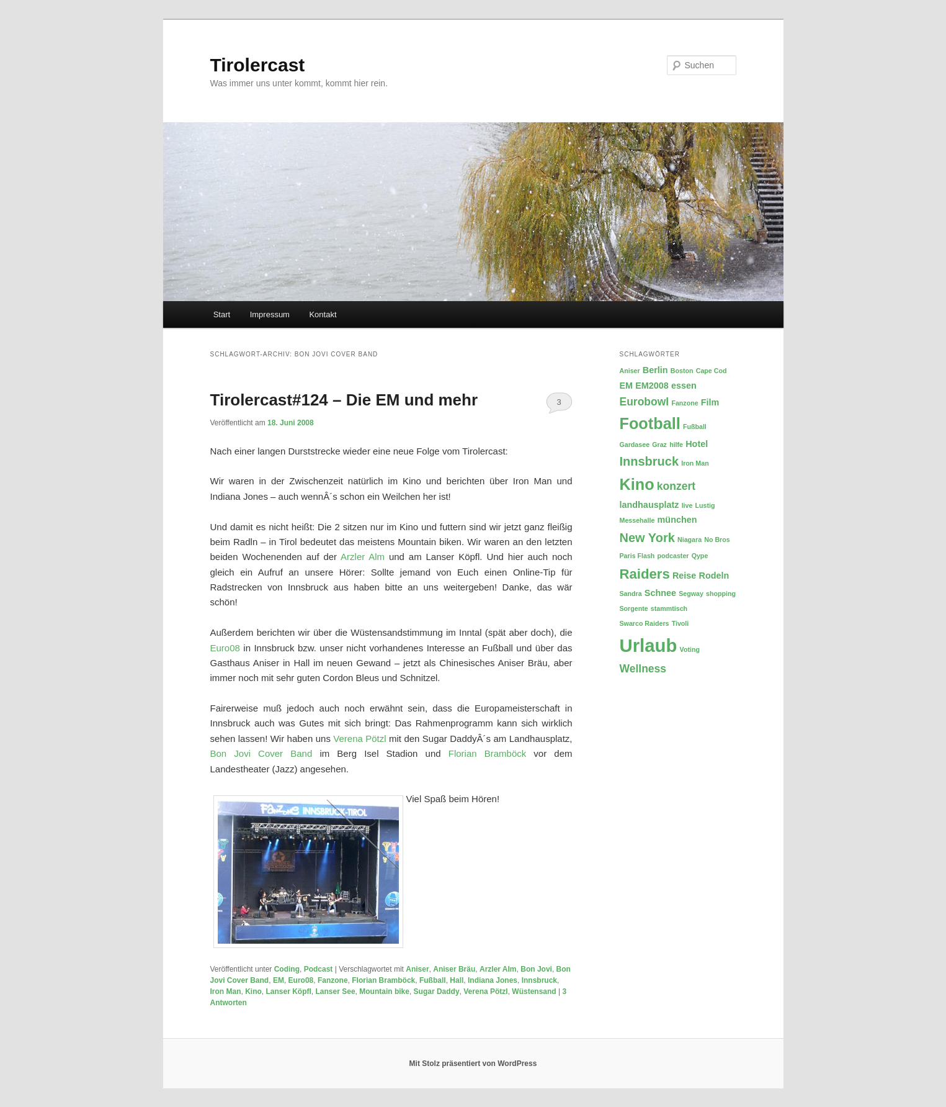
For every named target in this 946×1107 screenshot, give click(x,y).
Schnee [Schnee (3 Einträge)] (660, 593)
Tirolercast (257, 65)
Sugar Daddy (437, 991)
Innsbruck (539, 980)
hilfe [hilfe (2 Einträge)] (676, 444)
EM (278, 980)
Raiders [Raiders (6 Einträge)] (645, 574)
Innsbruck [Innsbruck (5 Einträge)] (649, 461)
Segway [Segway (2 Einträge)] (691, 593)
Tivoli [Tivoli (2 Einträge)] (680, 623)
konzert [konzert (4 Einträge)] (676, 486)
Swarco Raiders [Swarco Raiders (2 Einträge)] (644, 623)
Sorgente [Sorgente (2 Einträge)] (634, 608)
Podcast (318, 969)
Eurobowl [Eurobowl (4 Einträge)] (644, 401)
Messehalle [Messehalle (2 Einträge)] (637, 520)
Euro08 (225, 648)
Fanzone (333, 980)
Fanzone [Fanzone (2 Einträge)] (684, 403)
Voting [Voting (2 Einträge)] (690, 649)
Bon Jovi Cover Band (261, 753)
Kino (253, 991)
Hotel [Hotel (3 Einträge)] (696, 444)
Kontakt (322, 314)
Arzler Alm (363, 556)
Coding (287, 969)
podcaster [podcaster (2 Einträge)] (673, 555)
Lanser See (335, 991)
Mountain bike (384, 991)
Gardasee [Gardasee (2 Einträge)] (635, 444)
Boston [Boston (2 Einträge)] (682, 370)
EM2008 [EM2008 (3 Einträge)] (652, 386)
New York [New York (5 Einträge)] (647, 537)
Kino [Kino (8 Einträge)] (637, 484)
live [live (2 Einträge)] (687, 505)
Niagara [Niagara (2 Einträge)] (689, 539)
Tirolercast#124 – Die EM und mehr (344, 400)
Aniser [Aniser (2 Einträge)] (630, 370)
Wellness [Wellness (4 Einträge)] (643, 668)
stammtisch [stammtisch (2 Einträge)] (669, 608)
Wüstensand (534, 991)
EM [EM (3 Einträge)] (626, 386)
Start (221, 314)
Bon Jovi (536, 969)
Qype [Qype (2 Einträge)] (700, 555)
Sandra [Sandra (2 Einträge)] (631, 593)
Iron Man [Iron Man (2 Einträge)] (694, 463)
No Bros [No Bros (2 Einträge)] (717, 539)
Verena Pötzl (359, 738)
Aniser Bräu (454, 969)
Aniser (417, 969)
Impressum (270, 314)
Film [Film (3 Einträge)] (710, 402)
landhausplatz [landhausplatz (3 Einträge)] (649, 505)
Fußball (432, 980)
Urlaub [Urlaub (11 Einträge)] (648, 645)
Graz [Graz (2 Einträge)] (659, 444)
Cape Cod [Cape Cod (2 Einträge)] (711, 370)
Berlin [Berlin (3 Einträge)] (655, 370)
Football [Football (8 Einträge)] (650, 423)
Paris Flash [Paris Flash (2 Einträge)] (637, 555)
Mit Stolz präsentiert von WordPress (473, 1063)
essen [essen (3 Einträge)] (684, 386)
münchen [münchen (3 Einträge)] (677, 520)
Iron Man (225, 991)
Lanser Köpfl (288, 991)
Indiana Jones (492, 980)
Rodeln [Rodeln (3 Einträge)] (714, 576)
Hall (456, 980)
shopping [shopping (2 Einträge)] (721, 593)
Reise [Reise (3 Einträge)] (684, 576)
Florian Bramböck (487, 753)
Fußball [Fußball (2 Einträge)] (695, 426)
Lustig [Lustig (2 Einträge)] (705, 505)
